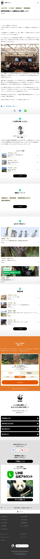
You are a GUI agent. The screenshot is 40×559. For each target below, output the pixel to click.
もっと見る (20, 175)
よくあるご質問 (25, 525)
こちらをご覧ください (21, 554)
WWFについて (5, 516)
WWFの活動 (24, 516)
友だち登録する (20, 499)
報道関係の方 (24, 522)
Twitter (14, 110)
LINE (25, 110)
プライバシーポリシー (6, 537)
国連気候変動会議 (27, 8)
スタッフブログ (4, 8)
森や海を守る (20, 435)
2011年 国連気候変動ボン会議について (9, 106)
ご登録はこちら (20, 461)
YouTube (22, 450)
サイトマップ (24, 537)
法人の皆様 (5, 522)
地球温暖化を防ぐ (19, 8)
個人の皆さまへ (25, 519)
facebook (20, 110)
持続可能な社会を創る (20, 424)
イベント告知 (11, 8)
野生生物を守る (20, 429)
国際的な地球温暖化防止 (6, 200)
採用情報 (4, 525)
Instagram (26, 450)
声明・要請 (24, 534)
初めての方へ (5, 519)
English (4, 540)
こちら (26, 388)
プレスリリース (5, 534)
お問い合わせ (5, 528)
